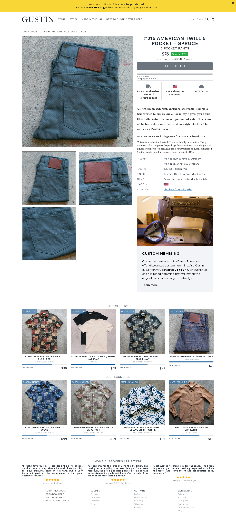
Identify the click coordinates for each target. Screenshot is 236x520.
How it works (140, 497)
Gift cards (138, 504)
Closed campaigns (186, 507)
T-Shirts (93, 362)
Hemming (183, 504)
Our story (138, 500)
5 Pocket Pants (37, 32)
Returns (181, 494)
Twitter (93, 504)
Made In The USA (92, 19)
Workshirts (191, 433)
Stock (74, 19)
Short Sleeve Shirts (44, 362)
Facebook (94, 500)
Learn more (150, 285)
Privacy (137, 507)
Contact (94, 494)
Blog (180, 510)
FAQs (136, 494)
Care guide (183, 500)
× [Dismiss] (233, 3)
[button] (49, 178)
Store (62, 19)
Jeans (25, 32)
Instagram (95, 497)
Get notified (175, 66)
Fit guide (182, 497)
